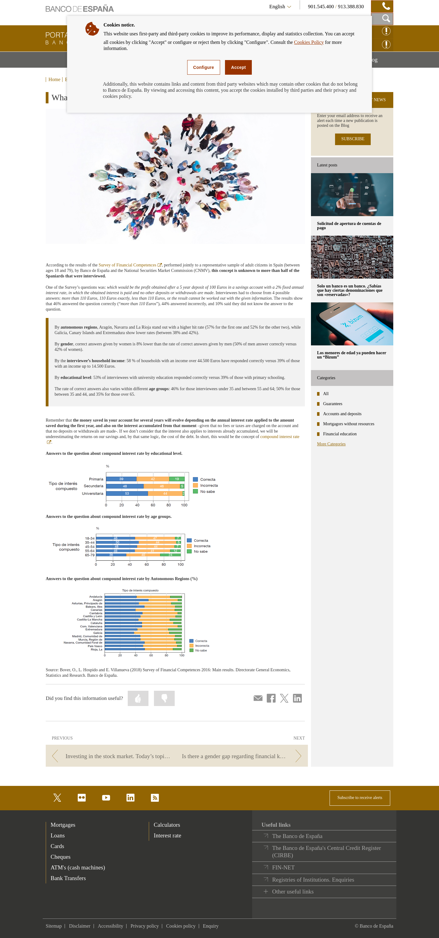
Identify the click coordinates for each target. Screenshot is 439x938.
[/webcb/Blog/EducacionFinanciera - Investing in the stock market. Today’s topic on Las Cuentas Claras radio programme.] (110, 756)
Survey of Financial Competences (130, 265)
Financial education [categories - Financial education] (340, 434)
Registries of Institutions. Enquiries (313, 879)
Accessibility (110, 926)
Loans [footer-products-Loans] (58, 835)
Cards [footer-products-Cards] (57, 846)
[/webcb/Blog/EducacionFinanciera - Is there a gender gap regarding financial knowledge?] (243, 756)
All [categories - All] (326, 393)
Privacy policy (144, 926)
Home (54, 79)
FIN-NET (283, 867)
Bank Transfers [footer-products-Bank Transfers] (68, 878)
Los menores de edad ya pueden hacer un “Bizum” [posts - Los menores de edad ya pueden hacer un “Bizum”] (351, 355)
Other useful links (293, 891)
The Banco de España (297, 836)
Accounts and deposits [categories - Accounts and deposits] (342, 414)
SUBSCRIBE (352, 139)
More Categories (331, 444)
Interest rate (167, 835)
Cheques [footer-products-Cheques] (60, 857)
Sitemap (54, 926)
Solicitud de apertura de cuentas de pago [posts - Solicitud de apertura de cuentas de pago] (349, 225)
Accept (238, 67)
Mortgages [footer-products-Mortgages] (63, 825)
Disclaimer (79, 926)
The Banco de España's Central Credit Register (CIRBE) (326, 851)
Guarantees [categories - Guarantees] (332, 403)
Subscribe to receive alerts (359, 797)
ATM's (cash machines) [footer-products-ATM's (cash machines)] (78, 867)
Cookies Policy (309, 42)
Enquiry (211, 926)
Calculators (167, 825)
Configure (203, 67)
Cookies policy (180, 926)
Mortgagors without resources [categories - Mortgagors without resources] (348, 424)
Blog (379, 62)
